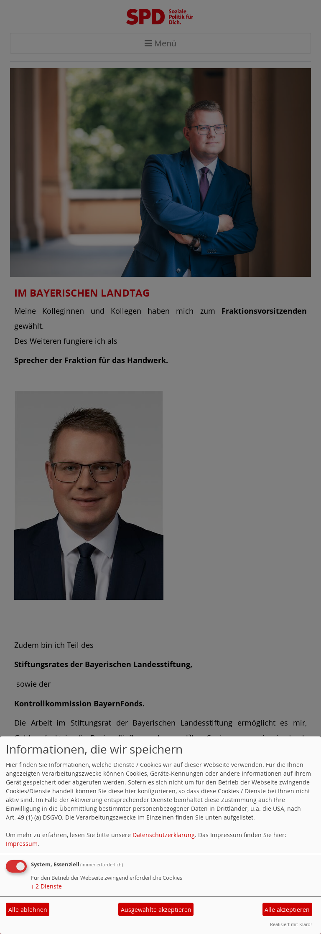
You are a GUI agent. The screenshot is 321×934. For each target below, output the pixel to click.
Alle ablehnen (27, 910)
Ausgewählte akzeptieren (156, 910)
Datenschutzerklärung (163, 835)
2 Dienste (46, 886)
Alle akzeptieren (287, 910)
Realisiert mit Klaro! (291, 924)
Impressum (22, 844)
